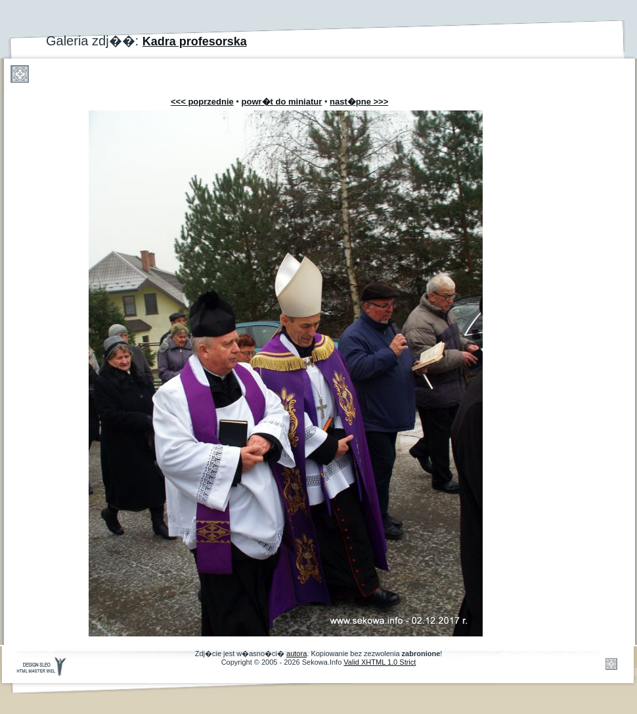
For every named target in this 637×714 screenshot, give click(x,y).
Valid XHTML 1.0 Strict (379, 662)
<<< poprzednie (202, 102)
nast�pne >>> (359, 102)
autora (296, 653)
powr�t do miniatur (282, 102)
